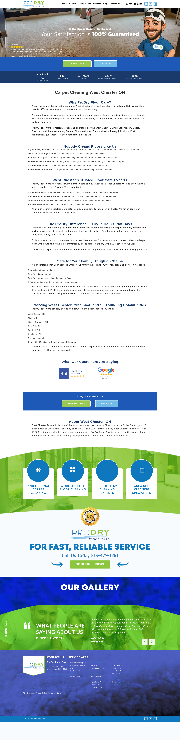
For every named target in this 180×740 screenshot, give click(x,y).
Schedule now (90, 564)
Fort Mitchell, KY (117, 685)
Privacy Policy (41, 693)
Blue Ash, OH (96, 674)
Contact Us (115, 4)
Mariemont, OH (96, 671)
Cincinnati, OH (116, 676)
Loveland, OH (75, 674)
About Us (73, 4)
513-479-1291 (52, 672)
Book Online (105, 64)
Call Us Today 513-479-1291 (90, 555)
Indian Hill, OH (96, 663)
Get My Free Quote (77, 64)
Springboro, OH (117, 663)
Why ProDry (85, 4)
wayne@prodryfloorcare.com (58, 674)
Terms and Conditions (56, 693)
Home (64, 4)
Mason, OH (95, 679)
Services (97, 4)
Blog (105, 4)
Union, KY (115, 679)
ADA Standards (29, 693)
